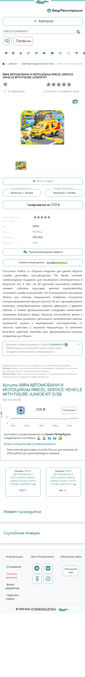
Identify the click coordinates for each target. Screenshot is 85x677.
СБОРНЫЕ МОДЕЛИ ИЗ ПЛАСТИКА (38, 64)
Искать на (23, 482)
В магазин (69, 410)
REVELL (37, 232)
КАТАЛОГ (13, 64)
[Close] (78, 344)
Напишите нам (71, 571)
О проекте (14, 567)
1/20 (35, 243)
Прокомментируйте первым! (43, 252)
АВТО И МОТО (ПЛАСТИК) (70, 64)
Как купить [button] (11, 400)
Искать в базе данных (43, 262)
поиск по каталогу (15, 31)
